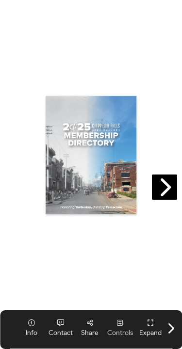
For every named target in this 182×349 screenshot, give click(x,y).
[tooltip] (31, 328)
